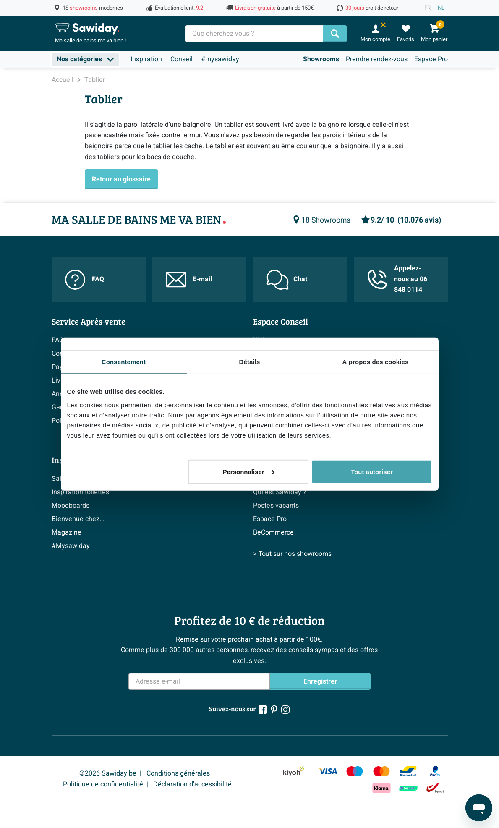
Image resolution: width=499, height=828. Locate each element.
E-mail (189, 280)
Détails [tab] (249, 361)
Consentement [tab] (124, 361)
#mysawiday (220, 59)
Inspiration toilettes (80, 492)
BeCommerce (273, 532)
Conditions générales (178, 773)
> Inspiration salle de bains (92, 566)
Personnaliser (248, 471)
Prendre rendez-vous (377, 59)
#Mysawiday (71, 546)
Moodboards (70, 505)
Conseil (181, 59)
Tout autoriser (372, 471)
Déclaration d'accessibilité (192, 784)
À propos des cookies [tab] (375, 361)
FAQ (84, 280)
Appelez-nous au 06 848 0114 (397, 279)
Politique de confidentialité (103, 784)
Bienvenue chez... (78, 519)
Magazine (66, 532)
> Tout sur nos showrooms (292, 566)
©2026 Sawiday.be (107, 773)
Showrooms (321, 59)
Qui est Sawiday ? (279, 492)
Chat (286, 280)
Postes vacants (276, 505)
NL (441, 8)
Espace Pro (431, 59)
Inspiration (146, 59)
